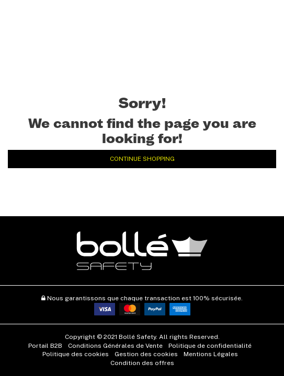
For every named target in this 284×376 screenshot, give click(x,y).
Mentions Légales (211, 354)
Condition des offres (142, 363)
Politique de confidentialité (210, 345)
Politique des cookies (75, 354)
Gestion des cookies (146, 354)
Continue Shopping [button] (142, 158)
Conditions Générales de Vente (115, 345)
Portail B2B (45, 345)
